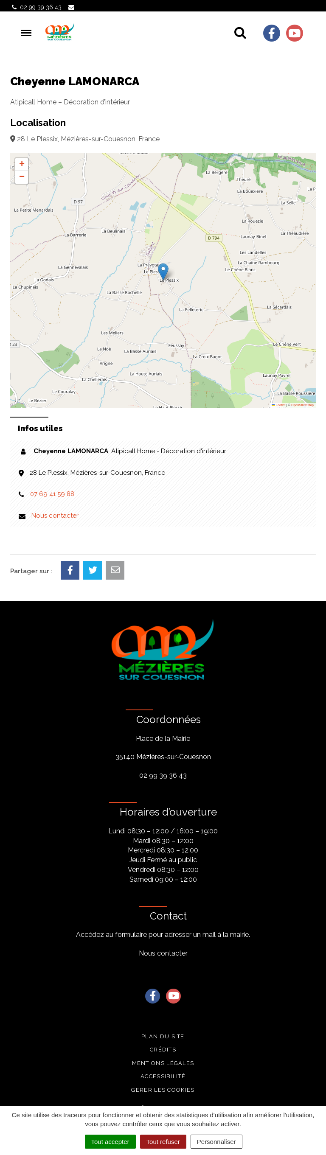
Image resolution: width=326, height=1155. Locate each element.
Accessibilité (163, 1076)
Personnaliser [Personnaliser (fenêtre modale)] (216, 1141)
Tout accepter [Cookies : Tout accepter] (110, 1141)
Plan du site (163, 1036)
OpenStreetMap (302, 405)
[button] (163, 271)
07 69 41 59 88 (52, 494)
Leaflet (278, 405)
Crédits (163, 1049)
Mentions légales (163, 1063)
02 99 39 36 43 (163, 775)
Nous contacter (55, 515)
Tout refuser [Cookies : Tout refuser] (163, 1141)
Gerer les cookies (162, 1090)
